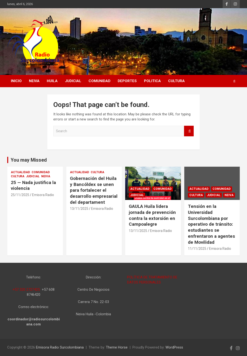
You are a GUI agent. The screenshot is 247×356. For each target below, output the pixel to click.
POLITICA (152, 81)
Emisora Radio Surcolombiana (60, 347)
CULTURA (176, 81)
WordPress (174, 347)
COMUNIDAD (99, 81)
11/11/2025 (197, 249)
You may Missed (29, 160)
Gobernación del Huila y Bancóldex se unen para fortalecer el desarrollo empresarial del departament (93, 190)
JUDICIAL (73, 81)
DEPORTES (127, 81)
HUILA (52, 81)
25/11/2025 (20, 195)
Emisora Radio (43, 195)
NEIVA (34, 81)
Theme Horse (117, 347)
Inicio (16, 81)
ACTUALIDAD (20, 172)
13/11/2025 (79, 209)
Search (189, 131)
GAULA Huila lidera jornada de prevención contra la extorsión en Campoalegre (152, 215)
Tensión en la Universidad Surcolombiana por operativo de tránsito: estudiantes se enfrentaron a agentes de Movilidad (211, 224)
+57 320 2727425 (26, 289)
